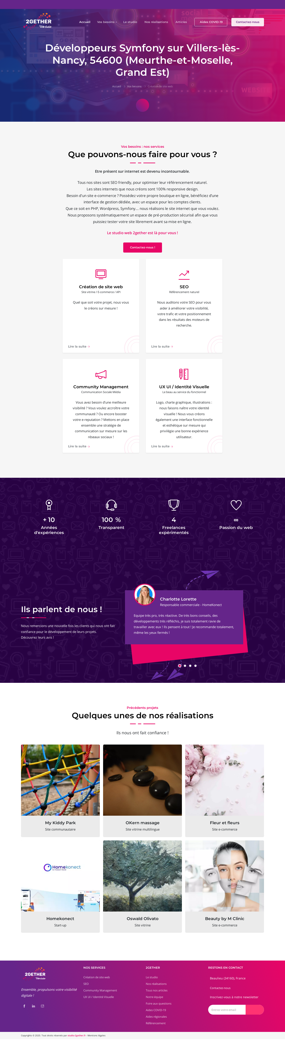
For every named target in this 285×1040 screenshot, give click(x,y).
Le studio (130, 22)
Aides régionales (156, 1018)
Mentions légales (97, 1036)
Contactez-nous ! (142, 247)
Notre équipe (154, 998)
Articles (181, 22)
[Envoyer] (255, 1011)
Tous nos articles (156, 991)
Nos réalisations (156, 22)
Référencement (156, 1024)
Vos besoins (105, 22)
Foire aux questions (158, 1005)
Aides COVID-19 (211, 22)
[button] (179, 666)
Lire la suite (79, 347)
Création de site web (160, 86)
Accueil (84, 22)
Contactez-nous (247, 22)
